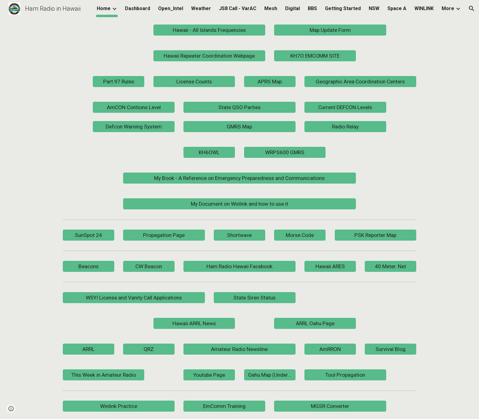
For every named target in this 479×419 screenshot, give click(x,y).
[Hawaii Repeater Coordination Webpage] (209, 56)
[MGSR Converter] (330, 406)
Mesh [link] (270, 8)
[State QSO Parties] (239, 107)
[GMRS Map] (239, 126)
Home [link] (104, 8)
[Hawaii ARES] (330, 266)
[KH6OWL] (209, 152)
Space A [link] (396, 8)
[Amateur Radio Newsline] (239, 349)
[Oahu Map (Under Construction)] (269, 375)
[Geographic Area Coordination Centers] (360, 81)
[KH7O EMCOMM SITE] (314, 56)
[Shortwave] (239, 235)
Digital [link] (292, 8)
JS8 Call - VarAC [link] (237, 8)
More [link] (448, 8)
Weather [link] (201, 8)
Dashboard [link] (137, 8)
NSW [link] (374, 8)
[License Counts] (194, 81)
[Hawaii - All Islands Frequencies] (209, 30)
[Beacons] (88, 266)
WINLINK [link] (424, 8)
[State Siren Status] (254, 298)
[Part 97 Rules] (118, 81)
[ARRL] (88, 349)
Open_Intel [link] (170, 8)
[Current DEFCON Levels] (345, 107)
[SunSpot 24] (88, 235)
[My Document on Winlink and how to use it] (239, 204)
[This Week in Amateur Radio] (103, 375)
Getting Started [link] (343, 8)
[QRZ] (148, 349)
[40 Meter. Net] (390, 266)
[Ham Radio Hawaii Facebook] (239, 266)
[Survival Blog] (390, 349)
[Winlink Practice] (118, 406)
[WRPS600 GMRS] (284, 152)
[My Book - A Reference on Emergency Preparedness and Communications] (239, 178)
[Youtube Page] (209, 375)
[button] (471, 8)
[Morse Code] (299, 235)
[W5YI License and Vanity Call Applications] (134, 298)
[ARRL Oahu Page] (314, 323)
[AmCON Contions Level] (133, 107)
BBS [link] (312, 8)
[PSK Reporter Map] (375, 235)
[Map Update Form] (330, 30)
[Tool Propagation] (345, 375)
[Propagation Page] (163, 235)
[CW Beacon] (148, 266)
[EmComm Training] (224, 406)
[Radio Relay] (345, 126)
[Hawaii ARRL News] (194, 323)
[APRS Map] (269, 81)
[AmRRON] (330, 349)
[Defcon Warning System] (133, 126)
